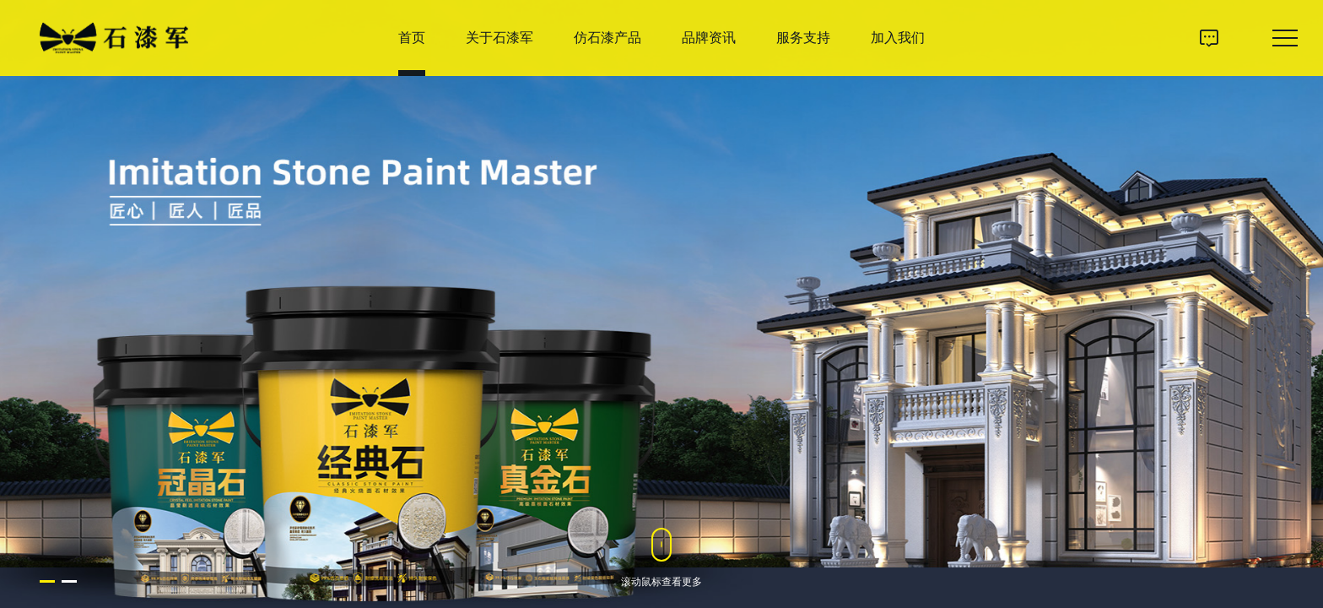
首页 (411, 37)
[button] (47, 581)
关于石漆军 (499, 37)
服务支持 (803, 37)
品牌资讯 (709, 37)
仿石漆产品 (607, 37)
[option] (661, 304)
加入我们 (898, 37)
